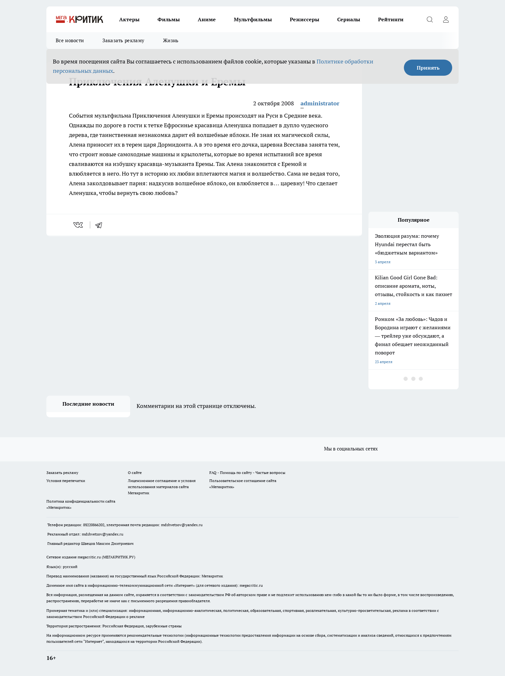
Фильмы (168, 19)
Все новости (70, 40)
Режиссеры (304, 19)
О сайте (135, 472)
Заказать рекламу (123, 40)
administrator (319, 103)
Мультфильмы (253, 19)
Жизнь (171, 40)
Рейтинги (391, 19)
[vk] (78, 224)
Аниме (207, 19)
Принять (428, 67)
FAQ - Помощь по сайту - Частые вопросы (247, 472)
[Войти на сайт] (445, 19)
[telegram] (100, 224)
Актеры (129, 19)
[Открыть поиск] (429, 19)
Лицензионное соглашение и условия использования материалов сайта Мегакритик (161, 486)
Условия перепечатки (65, 480)
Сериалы (348, 19)
